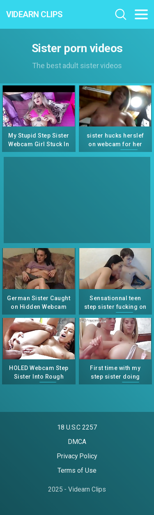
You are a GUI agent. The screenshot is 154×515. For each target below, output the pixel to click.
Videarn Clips (34, 14)
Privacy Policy (77, 456)
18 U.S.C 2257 (77, 427)
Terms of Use (76, 470)
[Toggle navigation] (141, 14)
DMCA (77, 442)
